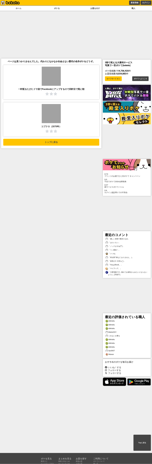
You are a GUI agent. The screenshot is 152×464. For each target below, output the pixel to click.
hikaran (110, 354)
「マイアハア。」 (114, 268)
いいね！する (113, 367)
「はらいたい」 (113, 242)
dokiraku (110, 321)
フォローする (113, 370)
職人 (133, 8)
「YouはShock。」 (114, 265)
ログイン (146, 2)
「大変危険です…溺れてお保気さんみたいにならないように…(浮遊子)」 (126, 273)
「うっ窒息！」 (113, 250)
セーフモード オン (113, 79)
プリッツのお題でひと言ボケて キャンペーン (126, 175)
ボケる (57, 8)
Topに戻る (142, 443)
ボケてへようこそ (140, 79)
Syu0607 (110, 350)
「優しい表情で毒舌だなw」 (117, 239)
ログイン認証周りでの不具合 (126, 191)
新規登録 (134, 2)
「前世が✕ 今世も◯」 (115, 261)
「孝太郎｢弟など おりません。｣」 (119, 257)
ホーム (18, 8)
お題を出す (95, 8)
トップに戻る (51, 142)
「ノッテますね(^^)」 (115, 246)
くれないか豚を (113, 336)
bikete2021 (111, 332)
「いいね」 (111, 253)
